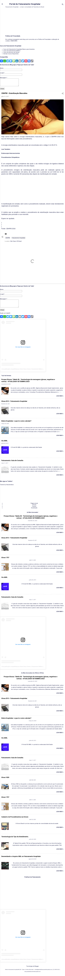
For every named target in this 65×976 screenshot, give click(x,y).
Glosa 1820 (5, 777)
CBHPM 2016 (56, 136)
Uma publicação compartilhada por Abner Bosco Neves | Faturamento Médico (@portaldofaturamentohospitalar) (30, 369)
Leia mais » (60, 396)
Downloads (34, 508)
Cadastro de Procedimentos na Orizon (14, 817)
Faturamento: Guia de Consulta (12, 460)
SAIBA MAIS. (14, 41)
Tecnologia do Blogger (32, 966)
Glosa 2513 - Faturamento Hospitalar (14, 401)
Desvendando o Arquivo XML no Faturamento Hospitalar (21, 856)
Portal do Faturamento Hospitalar (24, 4)
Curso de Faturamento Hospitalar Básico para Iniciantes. (19, 49)
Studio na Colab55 (5, 313)
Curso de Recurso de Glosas (11, 52)
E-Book (34, 505)
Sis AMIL (4, 441)
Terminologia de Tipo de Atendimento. (15, 836)
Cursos (34, 506)
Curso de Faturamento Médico (11, 50)
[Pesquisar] (63, 4)
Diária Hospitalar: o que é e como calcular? (16, 421)
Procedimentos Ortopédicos (10, 157)
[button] (63, 93)
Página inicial (34, 503)
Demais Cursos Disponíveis (11, 54)
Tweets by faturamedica (7, 484)
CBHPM (8, 238)
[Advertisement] (24, 20)
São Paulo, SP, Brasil (15, 241)
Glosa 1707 (5, 557)
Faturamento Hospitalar (18, 238)
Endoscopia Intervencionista (10, 153)
